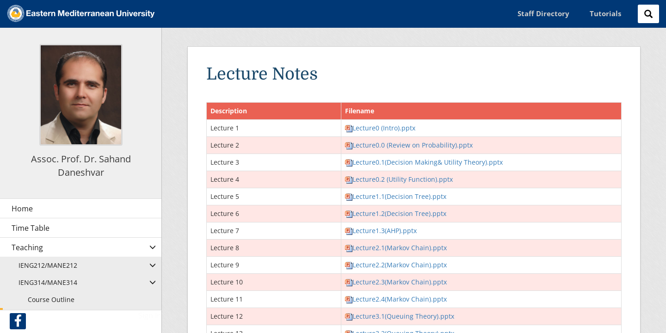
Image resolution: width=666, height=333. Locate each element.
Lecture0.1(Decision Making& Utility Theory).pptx (424, 162)
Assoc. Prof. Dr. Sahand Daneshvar (81, 166)
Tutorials (605, 13)
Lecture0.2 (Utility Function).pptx (399, 179)
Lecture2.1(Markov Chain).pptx (396, 247)
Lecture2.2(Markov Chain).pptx (396, 264)
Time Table (30, 228)
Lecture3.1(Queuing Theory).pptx (399, 316)
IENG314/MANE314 (47, 282)
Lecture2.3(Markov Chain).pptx (396, 282)
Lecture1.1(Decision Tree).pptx (395, 196)
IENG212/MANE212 (47, 265)
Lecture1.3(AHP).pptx (381, 230)
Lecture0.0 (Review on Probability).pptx (409, 145)
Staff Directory (543, 13)
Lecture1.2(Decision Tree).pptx (395, 213)
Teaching (27, 247)
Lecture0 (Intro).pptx (380, 127)
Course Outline (51, 299)
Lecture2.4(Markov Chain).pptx (396, 299)
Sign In (149, 315)
